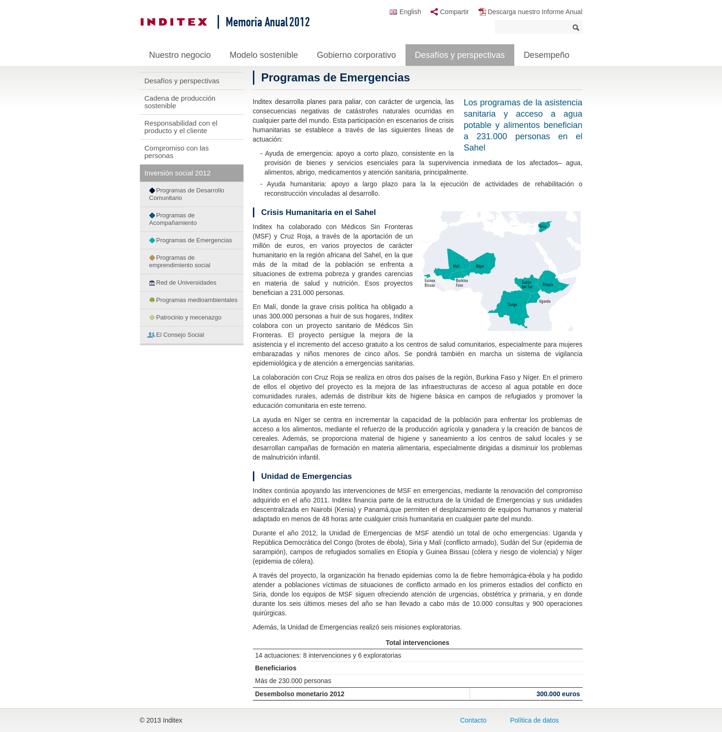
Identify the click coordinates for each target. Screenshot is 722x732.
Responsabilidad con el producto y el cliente (181, 127)
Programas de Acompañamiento (173, 219)
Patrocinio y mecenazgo (189, 317)
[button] (500, 270)
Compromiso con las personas (177, 151)
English (410, 12)
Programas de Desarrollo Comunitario (187, 194)
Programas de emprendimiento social (180, 261)
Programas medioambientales (197, 299)
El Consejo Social (180, 334)
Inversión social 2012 (178, 173)
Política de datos (534, 720)
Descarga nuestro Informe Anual (535, 12)
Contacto (473, 720)
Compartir (454, 12)
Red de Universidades (186, 282)
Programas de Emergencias (194, 240)
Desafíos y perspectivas (182, 81)
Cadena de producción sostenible (180, 102)
